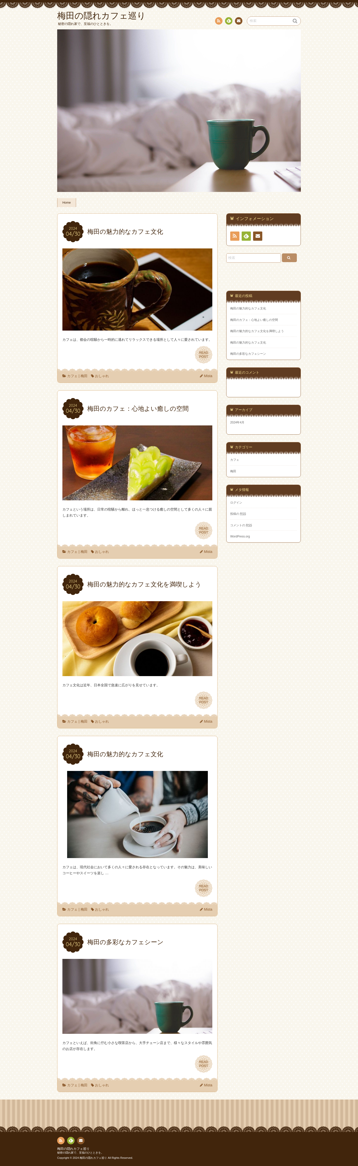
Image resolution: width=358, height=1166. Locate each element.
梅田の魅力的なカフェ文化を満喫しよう (257, 331)
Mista (208, 376)
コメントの (241, 525)
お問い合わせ (238, 22)
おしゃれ (102, 376)
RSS (218, 22)
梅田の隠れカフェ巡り (73, 1149)
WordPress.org (240, 536)
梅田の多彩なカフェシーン (248, 353)
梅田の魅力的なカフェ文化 (248, 308)
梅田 (84, 376)
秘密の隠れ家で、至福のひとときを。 (80, 1152)
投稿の (238, 514)
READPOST (203, 354)
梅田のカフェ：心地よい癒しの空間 (254, 320)
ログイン (236, 502)
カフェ (72, 376)
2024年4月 (237, 422)
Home (66, 202)
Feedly (228, 22)
